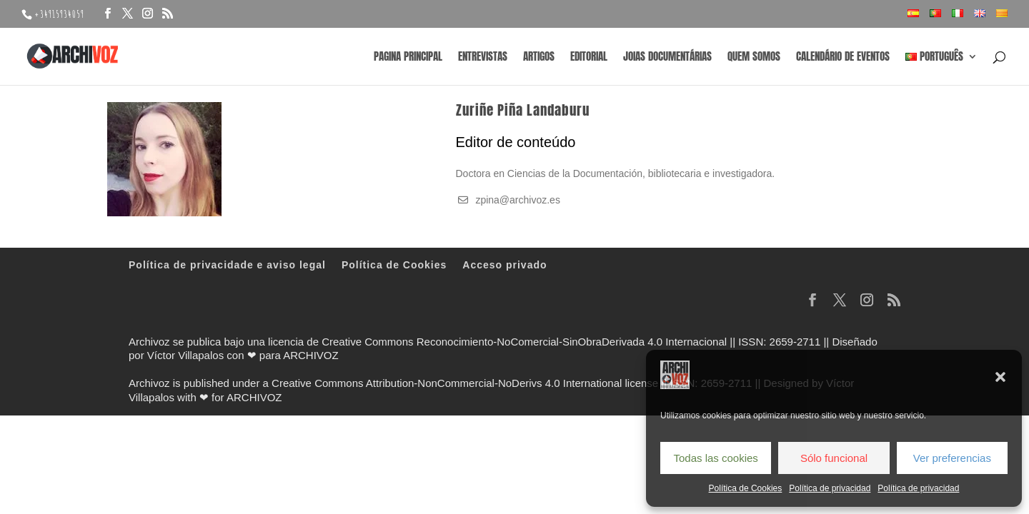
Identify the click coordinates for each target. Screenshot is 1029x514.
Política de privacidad (829, 488)
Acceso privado (504, 265)
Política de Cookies (745, 488)
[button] (1000, 377)
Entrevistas (482, 57)
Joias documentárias (667, 57)
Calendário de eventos (843, 57)
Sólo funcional (834, 458)
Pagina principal (408, 57)
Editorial (588, 57)
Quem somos (753, 57)
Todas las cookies (715, 458)
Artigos (539, 57)
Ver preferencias (952, 458)
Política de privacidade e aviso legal (227, 265)
